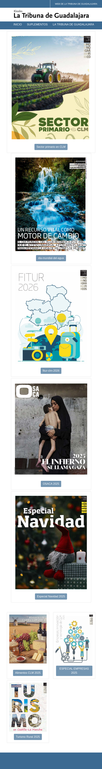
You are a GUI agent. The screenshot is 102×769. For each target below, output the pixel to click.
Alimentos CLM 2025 (28, 672)
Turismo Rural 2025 (28, 736)
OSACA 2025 (51, 483)
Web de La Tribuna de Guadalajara (76, 4)
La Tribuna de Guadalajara (73, 24)
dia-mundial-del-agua (51, 258)
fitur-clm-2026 (51, 370)
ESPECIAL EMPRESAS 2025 (74, 670)
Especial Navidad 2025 (51, 596)
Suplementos (37, 24)
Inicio (17, 24)
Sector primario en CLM (51, 146)
